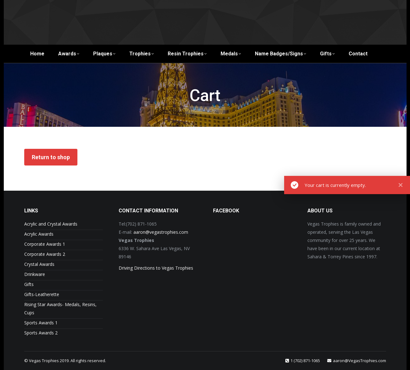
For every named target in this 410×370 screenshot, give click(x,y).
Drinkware (34, 274)
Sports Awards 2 (41, 333)
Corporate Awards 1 (44, 244)
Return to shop (51, 157)
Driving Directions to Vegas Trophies (156, 268)
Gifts (29, 284)
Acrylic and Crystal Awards (50, 224)
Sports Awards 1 (41, 323)
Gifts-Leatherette (41, 294)
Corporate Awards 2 (44, 254)
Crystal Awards (39, 264)
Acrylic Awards (38, 234)
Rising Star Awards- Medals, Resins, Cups (60, 308)
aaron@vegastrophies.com (160, 232)
